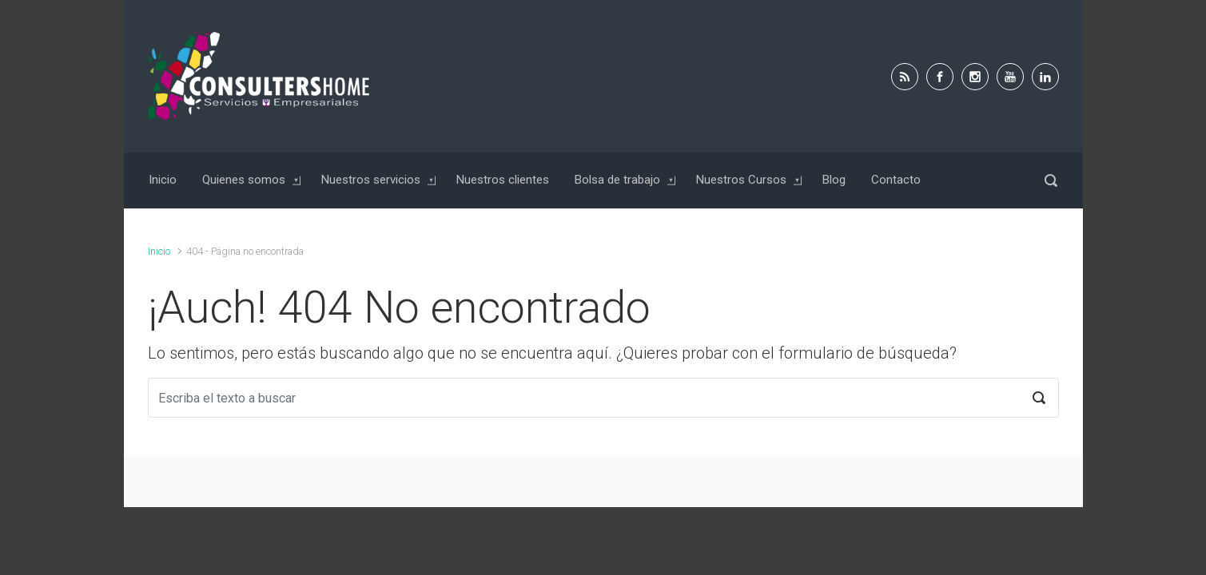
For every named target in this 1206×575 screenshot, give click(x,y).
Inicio (159, 251)
